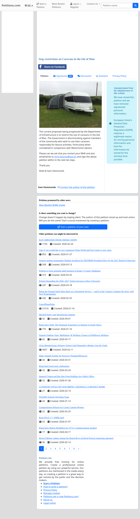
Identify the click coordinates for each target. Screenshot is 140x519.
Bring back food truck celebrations (54, 366)
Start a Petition (41, 5)
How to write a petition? (55, 486)
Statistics (102, 75)
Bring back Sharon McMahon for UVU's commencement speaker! (68, 428)
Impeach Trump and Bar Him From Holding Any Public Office (66, 376)
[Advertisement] (87, 34)
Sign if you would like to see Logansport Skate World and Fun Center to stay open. (75, 250)
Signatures (63, 76)
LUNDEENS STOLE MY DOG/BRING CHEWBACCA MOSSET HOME (72, 387)
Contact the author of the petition (76, 187)
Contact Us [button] (92, 3)
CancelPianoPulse (47, 304)
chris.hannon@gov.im (65, 156)
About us (47, 499)
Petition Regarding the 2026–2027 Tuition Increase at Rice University (69, 281)
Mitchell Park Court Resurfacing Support (57, 315)
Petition (44, 75)
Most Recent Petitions (58, 5)
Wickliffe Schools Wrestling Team (54, 397)
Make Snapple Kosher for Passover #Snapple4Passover (63, 356)
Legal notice (49, 503)
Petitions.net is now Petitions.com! (60, 496)
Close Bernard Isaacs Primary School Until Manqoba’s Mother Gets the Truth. (73, 345)
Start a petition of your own (73, 226)
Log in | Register (75, 5)
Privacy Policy (119, 75)
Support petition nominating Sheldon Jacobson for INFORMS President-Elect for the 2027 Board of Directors (87, 260)
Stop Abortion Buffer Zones (52, 205)
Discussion (84, 75)
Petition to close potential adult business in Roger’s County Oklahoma (69, 271)
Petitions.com (11, 5)
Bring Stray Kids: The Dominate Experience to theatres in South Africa (70, 325)
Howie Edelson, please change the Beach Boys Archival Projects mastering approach (76, 438)
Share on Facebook (51, 66)
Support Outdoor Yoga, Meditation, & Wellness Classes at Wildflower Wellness (74, 335)
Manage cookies (51, 493)
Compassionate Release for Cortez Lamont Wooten (61, 407)
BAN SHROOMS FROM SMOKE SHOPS (58, 240)
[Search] (117, 5)
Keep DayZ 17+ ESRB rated (51, 417)
